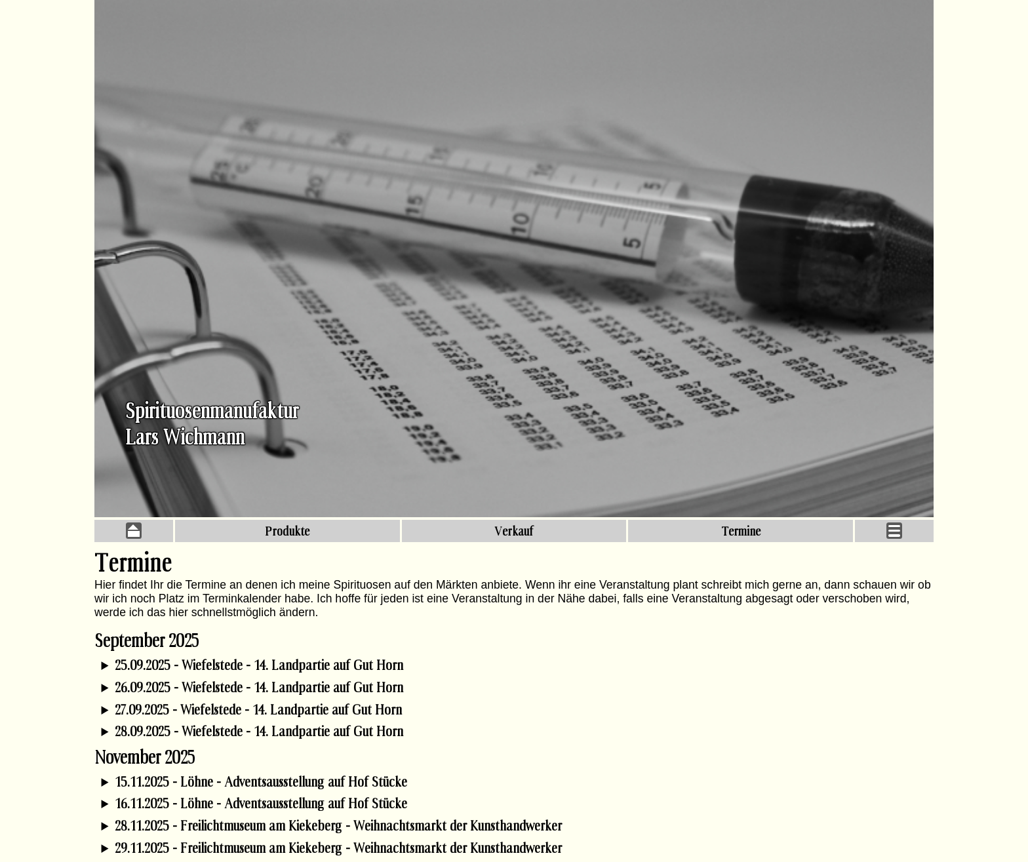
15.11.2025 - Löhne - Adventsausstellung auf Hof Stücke (261, 781)
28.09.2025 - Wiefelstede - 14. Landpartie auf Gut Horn (259, 731)
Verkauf (513, 530)
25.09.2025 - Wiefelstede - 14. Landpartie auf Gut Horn (259, 665)
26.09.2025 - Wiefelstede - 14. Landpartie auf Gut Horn (259, 687)
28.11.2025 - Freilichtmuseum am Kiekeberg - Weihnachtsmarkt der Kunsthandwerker (338, 825)
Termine (741, 530)
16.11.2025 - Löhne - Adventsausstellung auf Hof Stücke (261, 803)
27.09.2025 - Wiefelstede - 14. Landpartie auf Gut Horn (258, 709)
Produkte (287, 530)
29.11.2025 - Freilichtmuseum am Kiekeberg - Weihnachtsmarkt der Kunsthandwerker (338, 847)
